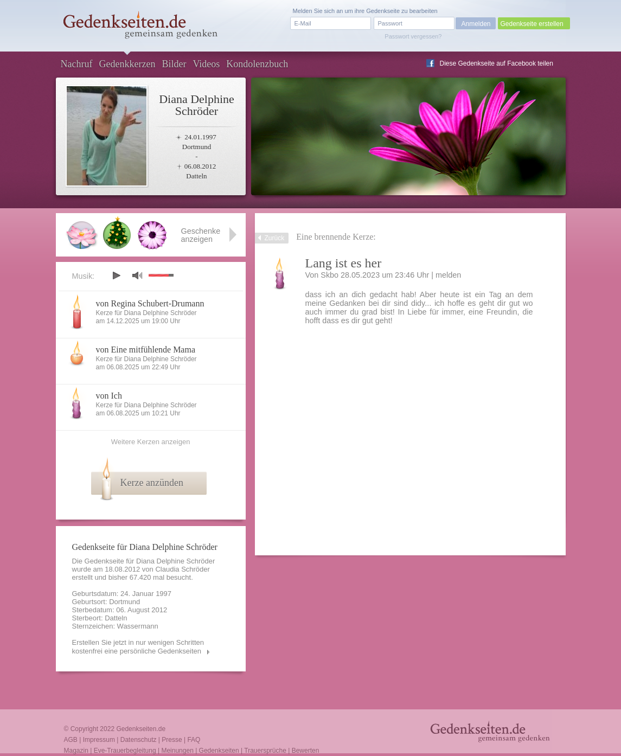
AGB (71, 740)
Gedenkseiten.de (140, 729)
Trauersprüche (265, 750)
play (116, 275)
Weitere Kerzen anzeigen (150, 442)
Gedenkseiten (219, 750)
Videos (206, 64)
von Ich (109, 395)
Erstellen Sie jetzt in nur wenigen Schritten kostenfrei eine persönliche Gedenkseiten (138, 646)
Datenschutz (138, 740)
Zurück (275, 238)
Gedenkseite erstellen (532, 24)
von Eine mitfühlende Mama (146, 349)
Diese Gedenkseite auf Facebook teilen (496, 63)
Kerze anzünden (151, 482)
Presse (172, 740)
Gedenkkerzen (127, 64)
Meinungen (177, 750)
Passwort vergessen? (413, 36)
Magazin (76, 750)
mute (137, 275)
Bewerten (305, 750)
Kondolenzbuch (257, 64)
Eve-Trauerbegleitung (125, 750)
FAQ (193, 740)
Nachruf (77, 64)
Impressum (99, 740)
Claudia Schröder (182, 569)
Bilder (174, 64)
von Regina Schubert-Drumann (150, 303)
